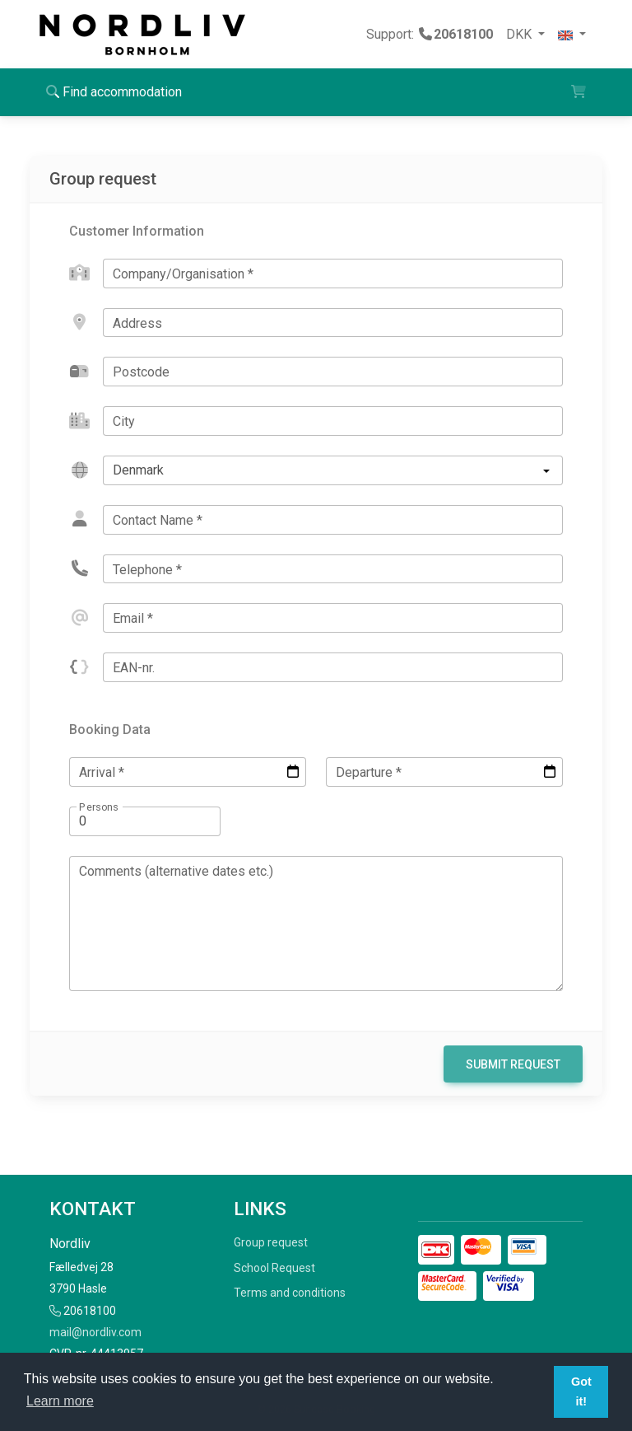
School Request (274, 1267)
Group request (271, 1242)
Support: (429, 34)
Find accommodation (114, 92)
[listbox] (333, 470)
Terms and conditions (290, 1292)
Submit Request (513, 1064)
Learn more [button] (60, 1401)
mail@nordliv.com (95, 1332)
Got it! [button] (581, 1391)
